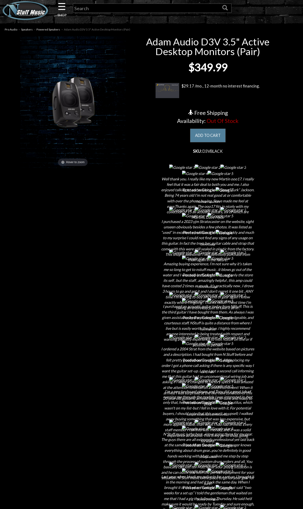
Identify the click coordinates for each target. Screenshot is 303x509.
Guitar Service (59, 476)
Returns (152, 435)
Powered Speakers (48, 30)
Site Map (151, 468)
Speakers (27, 30)
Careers (59, 435)
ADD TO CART (208, 136)
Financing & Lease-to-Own (151, 418)
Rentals (59, 459)
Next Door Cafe (59, 443)
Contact (59, 426)
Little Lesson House (59, 451)
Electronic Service (59, 484)
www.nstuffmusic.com (248, 451)
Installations (59, 468)
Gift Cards (151, 451)
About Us (59, 418)
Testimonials (151, 459)
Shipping (151, 426)
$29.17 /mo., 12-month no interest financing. (208, 91)
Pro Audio (11, 30)
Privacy (151, 443)
